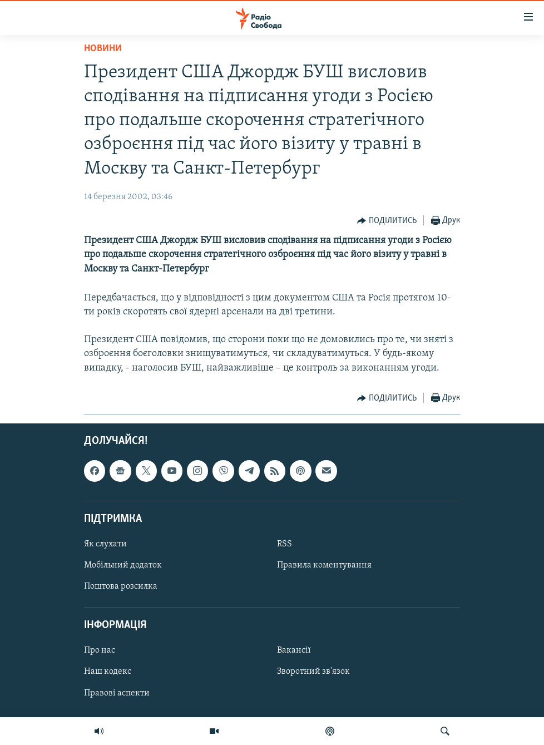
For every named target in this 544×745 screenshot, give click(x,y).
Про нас (99, 650)
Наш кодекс (107, 671)
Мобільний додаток (123, 565)
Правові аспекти (117, 692)
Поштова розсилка (120, 586)
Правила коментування (324, 565)
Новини (103, 48)
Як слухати (105, 544)
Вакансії (294, 650)
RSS (284, 544)
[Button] (387, 221)
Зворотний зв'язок (313, 671)
